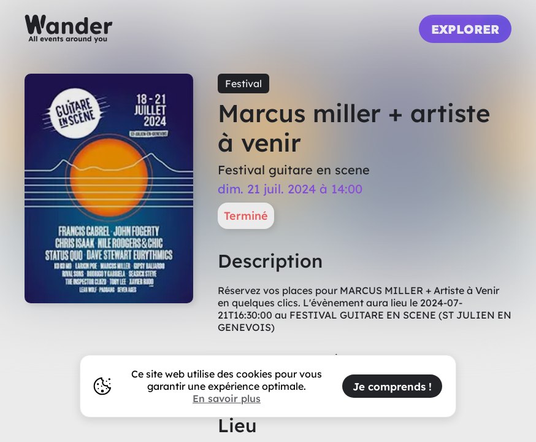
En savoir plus (227, 398)
